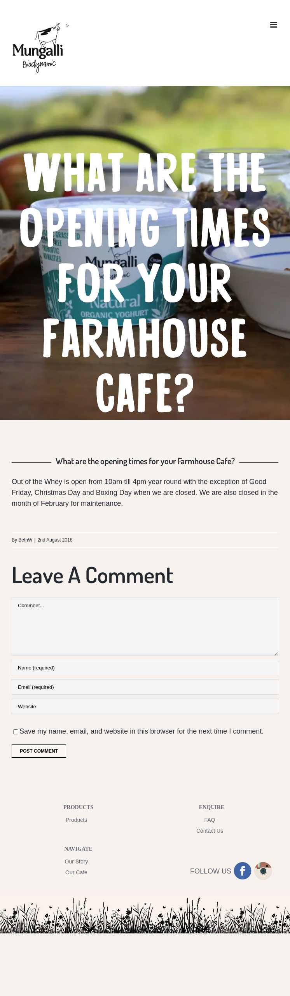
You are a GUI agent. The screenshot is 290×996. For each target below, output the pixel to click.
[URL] (145, 706)
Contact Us (209, 831)
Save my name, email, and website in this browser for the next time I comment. (141, 731)
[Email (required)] (145, 687)
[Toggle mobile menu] (274, 25)
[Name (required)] (145, 667)
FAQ (209, 820)
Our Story (76, 861)
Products (76, 820)
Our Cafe (76, 872)
